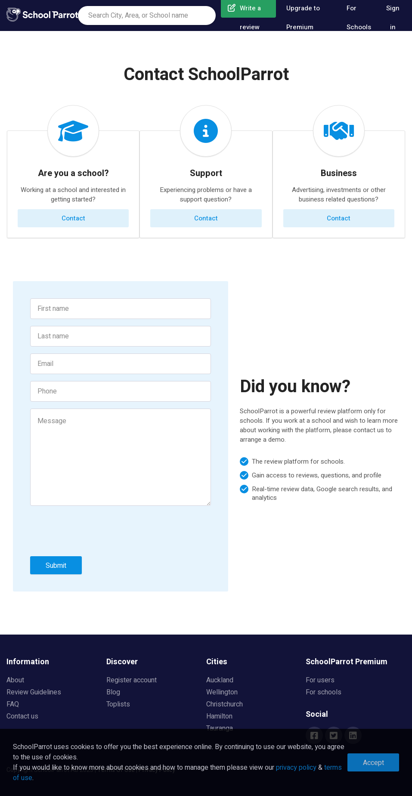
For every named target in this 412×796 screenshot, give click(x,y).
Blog (113, 692)
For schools (323, 692)
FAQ (12, 704)
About (15, 680)
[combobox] (147, 15)
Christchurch (224, 704)
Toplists (118, 704)
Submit (56, 566)
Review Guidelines (33, 692)
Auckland (219, 680)
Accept (373, 763)
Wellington (222, 692)
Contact (73, 218)
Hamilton (219, 716)
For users (320, 680)
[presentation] (95, 532)
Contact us (22, 716)
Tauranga (219, 728)
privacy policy (296, 767)
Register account (131, 680)
